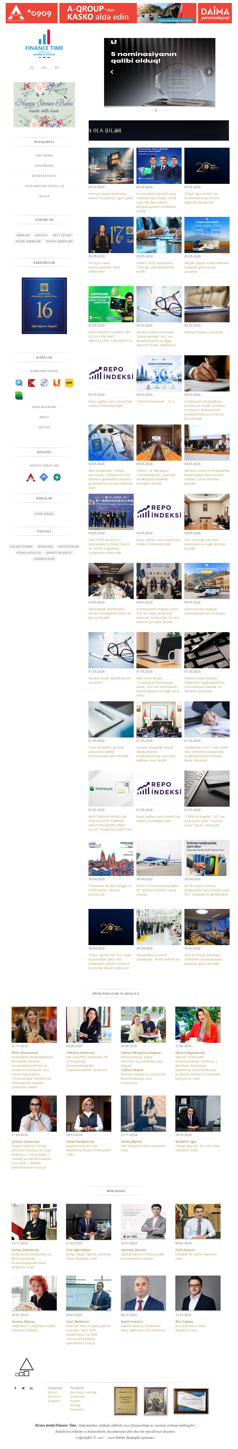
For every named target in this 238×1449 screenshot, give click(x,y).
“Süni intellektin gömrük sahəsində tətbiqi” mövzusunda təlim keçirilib (108, 751)
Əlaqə (44, 196)
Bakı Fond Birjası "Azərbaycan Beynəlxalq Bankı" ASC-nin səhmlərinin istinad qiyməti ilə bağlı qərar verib (158, 686)
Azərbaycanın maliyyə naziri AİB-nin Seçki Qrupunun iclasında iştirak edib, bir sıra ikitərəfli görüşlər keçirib (157, 615)
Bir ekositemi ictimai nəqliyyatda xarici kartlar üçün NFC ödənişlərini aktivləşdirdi (206, 890)
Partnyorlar (68, 546)
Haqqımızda (44, 166)
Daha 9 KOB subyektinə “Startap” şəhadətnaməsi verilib (155, 267)
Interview (77, 1396)
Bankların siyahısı (44, 371)
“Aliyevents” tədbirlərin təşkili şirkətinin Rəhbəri (33, 1325)
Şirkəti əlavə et (59, 552)
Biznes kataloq (44, 176)
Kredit (44, 417)
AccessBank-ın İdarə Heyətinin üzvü (190, 1325)
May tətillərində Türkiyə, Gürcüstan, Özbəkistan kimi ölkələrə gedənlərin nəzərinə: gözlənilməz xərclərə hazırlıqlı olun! (110, 479)
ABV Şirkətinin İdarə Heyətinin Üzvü (143, 1145)
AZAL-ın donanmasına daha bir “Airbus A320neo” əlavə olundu (157, 890)
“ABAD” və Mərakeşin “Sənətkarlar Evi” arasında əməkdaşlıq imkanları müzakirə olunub (155, 477)
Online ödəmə (21, 546)
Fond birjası (44, 513)
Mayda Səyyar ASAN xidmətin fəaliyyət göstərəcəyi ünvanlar (206, 267)
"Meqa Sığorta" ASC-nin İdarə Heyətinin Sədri (197, 1145)
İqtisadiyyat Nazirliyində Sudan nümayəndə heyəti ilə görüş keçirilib (109, 613)
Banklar (23, 235)
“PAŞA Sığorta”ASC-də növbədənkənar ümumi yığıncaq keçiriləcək (201, 198)
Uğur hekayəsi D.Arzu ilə (44, 186)
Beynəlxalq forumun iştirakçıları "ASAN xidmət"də (158, 957)
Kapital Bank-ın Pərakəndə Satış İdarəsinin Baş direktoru (143, 1325)
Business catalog (83, 1392)
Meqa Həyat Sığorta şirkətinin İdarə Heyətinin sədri (88, 1254)
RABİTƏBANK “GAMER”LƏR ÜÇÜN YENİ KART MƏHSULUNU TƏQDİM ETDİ (110, 336)
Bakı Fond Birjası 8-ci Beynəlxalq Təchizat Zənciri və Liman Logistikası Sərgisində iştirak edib (109, 546)
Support (54, 1401)
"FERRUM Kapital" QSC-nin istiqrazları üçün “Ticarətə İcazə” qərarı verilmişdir (204, 820)
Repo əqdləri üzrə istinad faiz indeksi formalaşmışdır (110, 403)
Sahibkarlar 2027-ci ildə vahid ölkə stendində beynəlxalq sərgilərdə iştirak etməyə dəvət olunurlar (206, 753)
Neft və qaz (62, 235)
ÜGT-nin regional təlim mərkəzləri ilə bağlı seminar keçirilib (205, 544)
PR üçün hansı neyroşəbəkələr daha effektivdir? (104, 267)
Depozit (44, 427)
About (52, 1392)
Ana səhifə (44, 155)
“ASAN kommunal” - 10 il (155, 401)
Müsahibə (45, 546)
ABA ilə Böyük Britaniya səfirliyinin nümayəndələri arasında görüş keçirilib (203, 959)
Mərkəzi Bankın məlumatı (203, 332)
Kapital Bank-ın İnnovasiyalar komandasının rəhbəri (143, 1254)
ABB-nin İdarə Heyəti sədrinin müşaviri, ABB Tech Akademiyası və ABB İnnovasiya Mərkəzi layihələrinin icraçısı (88, 1332)
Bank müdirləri (44, 407)
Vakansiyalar (44, 558)
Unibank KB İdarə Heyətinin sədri (196, 1254)
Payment (77, 1409)
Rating (75, 1405)
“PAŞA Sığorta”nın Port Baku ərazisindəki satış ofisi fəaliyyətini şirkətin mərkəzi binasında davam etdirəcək (110, 961)
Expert (75, 1401)
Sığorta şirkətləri (44, 465)
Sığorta (41, 235)
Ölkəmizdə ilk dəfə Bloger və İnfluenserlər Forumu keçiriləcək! (110, 890)
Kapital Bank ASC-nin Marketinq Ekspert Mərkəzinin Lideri (88, 1148)
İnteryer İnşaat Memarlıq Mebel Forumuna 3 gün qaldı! (110, 196)
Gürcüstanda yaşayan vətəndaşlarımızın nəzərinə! (205, 611)
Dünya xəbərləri (59, 241)
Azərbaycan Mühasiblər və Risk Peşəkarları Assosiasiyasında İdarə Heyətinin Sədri (31, 1258)
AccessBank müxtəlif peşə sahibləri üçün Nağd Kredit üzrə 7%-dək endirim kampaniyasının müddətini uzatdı (156, 202)
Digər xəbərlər (28, 241)
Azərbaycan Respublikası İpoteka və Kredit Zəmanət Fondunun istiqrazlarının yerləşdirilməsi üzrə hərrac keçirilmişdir (204, 410)
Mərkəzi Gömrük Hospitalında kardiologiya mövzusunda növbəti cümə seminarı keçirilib (206, 477)
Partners (54, 1396)
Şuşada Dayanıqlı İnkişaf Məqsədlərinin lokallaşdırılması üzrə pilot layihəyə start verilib (156, 753)
